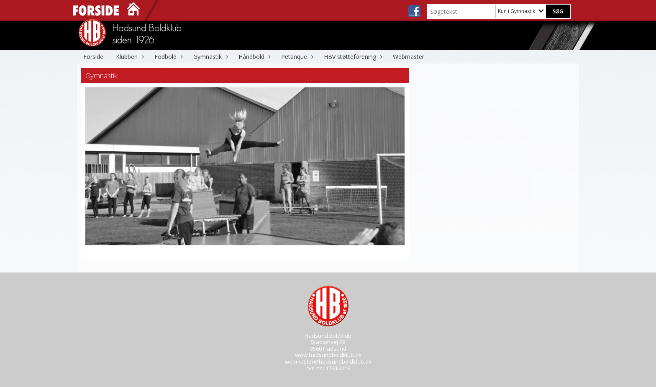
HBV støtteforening (352, 57)
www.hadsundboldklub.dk (328, 355)
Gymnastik (209, 57)
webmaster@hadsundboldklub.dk (328, 361)
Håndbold (253, 57)
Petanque (296, 57)
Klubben (129, 57)
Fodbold (167, 57)
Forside (93, 57)
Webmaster (408, 57)
